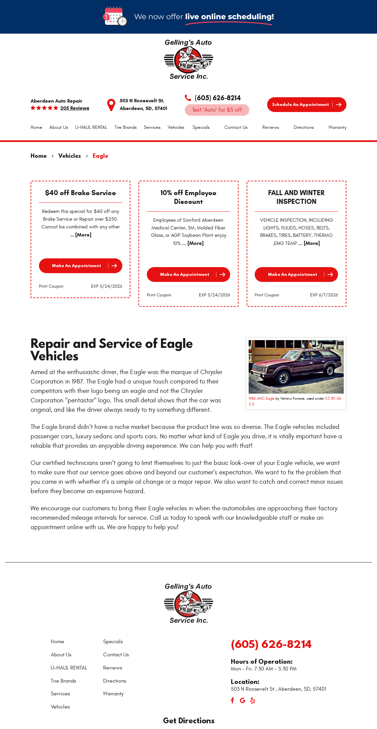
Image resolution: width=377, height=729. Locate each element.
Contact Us (236, 127)
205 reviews (74, 108)
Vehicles (176, 127)
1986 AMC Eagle (262, 398)
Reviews (270, 127)
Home (36, 127)
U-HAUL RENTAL (91, 127)
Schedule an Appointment (300, 104)
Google (243, 701)
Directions (304, 127)
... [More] (80, 235)
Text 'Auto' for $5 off (217, 110)
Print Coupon (51, 286)
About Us (58, 127)
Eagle (100, 155)
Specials (201, 127)
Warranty (337, 127)
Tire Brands (126, 127)
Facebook (232, 701)
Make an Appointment (76, 265)
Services (152, 127)
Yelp (253, 701)
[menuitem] (36, 127)
